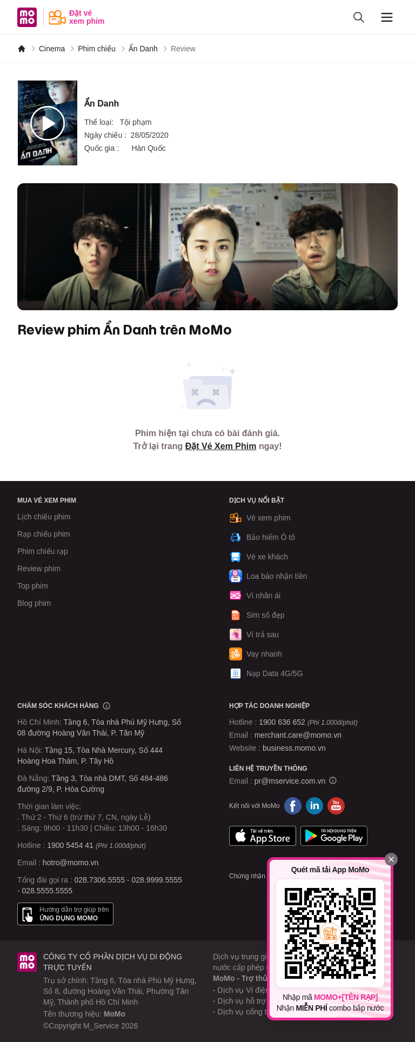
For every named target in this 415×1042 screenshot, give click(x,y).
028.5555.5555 (47, 890)
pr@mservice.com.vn (290, 781)
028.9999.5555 (156, 880)
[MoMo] (21, 48)
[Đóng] (391, 859)
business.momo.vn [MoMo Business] (294, 748)
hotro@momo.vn (71, 862)
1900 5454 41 (70, 845)
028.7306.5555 (100, 880)
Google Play (333, 836)
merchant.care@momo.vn (298, 735)
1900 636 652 (308, 722)
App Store (262, 836)
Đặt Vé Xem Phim (221, 446)
